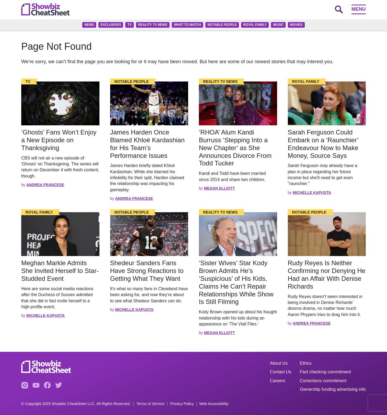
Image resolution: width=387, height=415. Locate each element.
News (89, 25)
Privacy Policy (182, 404)
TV (129, 25)
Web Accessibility (214, 404)
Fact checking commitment (325, 372)
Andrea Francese (45, 185)
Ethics (306, 363)
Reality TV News (152, 25)
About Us (279, 363)
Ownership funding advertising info (333, 389)
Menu (359, 9)
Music (278, 25)
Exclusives (111, 25)
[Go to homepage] (45, 9)
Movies (296, 25)
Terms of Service (150, 404)
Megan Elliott (219, 188)
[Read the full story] (60, 103)
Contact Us (280, 372)
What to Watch (187, 25)
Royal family (255, 25)
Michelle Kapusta (312, 192)
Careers (277, 380)
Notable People (222, 25)
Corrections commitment (323, 380)
